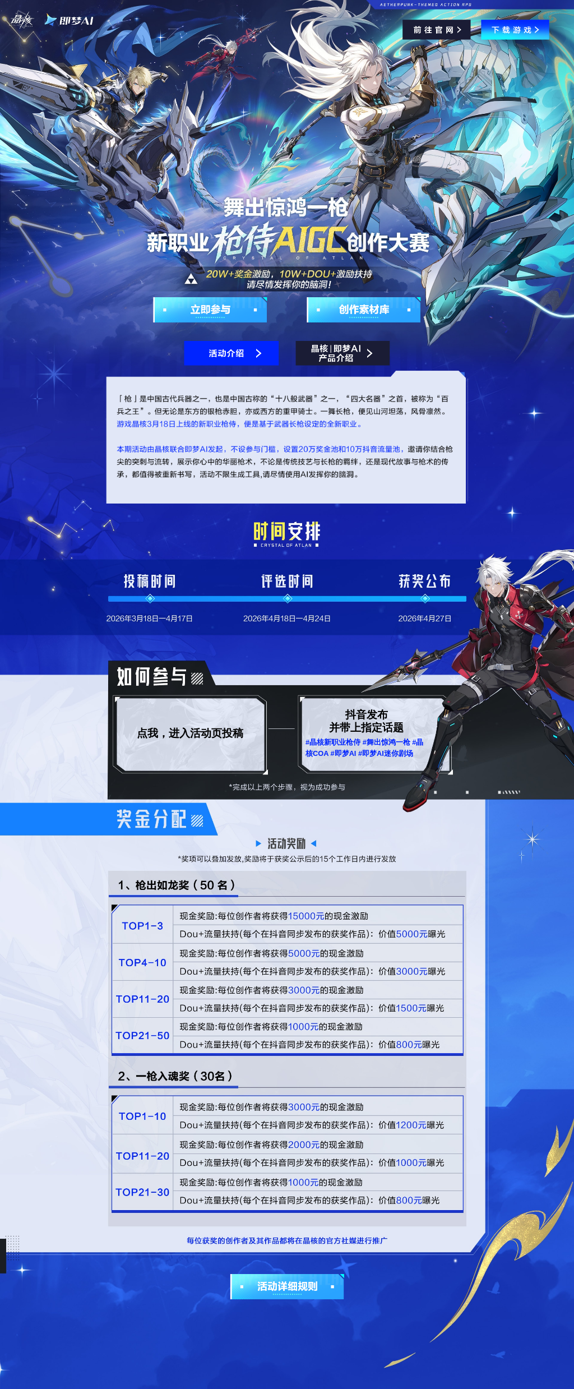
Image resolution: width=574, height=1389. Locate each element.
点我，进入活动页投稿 (190, 733)
